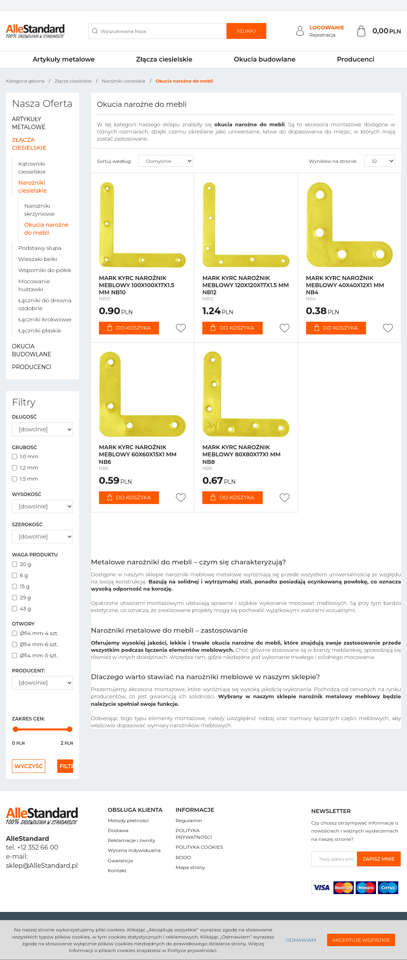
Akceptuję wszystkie (361, 940)
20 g (21, 564)
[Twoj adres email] (334, 859)
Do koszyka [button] (129, 328)
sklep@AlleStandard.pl (42, 865)
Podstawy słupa (39, 247)
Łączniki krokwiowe (45, 319)
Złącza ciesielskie (164, 59)
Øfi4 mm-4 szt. (35, 633)
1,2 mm (25, 467)
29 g (21, 597)
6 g (20, 575)
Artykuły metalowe (64, 59)
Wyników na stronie (333, 161)
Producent (28, 670)
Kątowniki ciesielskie (32, 167)
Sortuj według (114, 161)
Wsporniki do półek (44, 270)
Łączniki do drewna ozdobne (45, 304)
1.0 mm (25, 456)
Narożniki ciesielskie (32, 186)
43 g (21, 608)
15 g (20, 586)
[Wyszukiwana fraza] (157, 31)
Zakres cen (28, 718)
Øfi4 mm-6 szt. (35, 644)
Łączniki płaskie (39, 330)
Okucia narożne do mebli (46, 228)
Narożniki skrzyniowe (39, 209)
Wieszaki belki (37, 259)
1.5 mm (25, 478)
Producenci (355, 59)
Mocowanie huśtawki (34, 285)
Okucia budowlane (264, 59)
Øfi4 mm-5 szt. (35, 655)
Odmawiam (301, 940)
